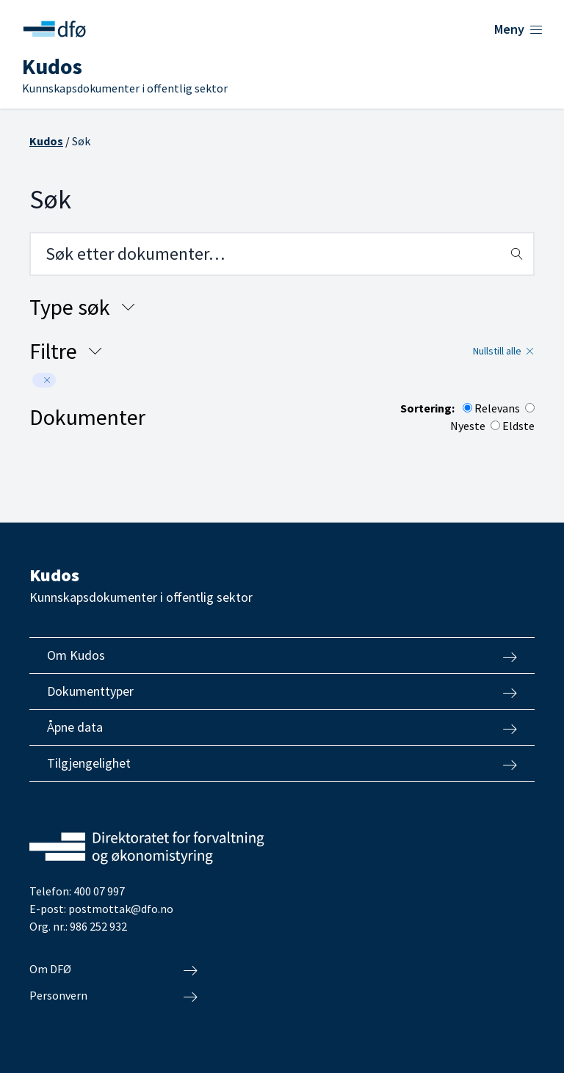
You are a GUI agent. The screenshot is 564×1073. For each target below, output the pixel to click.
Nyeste (467, 425)
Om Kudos (282, 655)
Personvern (113, 996)
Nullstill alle (504, 350)
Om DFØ (113, 969)
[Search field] (282, 254)
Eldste (518, 425)
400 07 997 (99, 891)
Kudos (46, 141)
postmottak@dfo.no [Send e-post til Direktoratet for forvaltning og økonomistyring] (120, 908)
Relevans (497, 408)
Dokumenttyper (282, 691)
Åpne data (282, 727)
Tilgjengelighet (282, 763)
